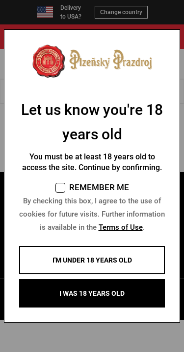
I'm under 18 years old (92, 260)
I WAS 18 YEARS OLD (92, 293)
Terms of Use (121, 227)
